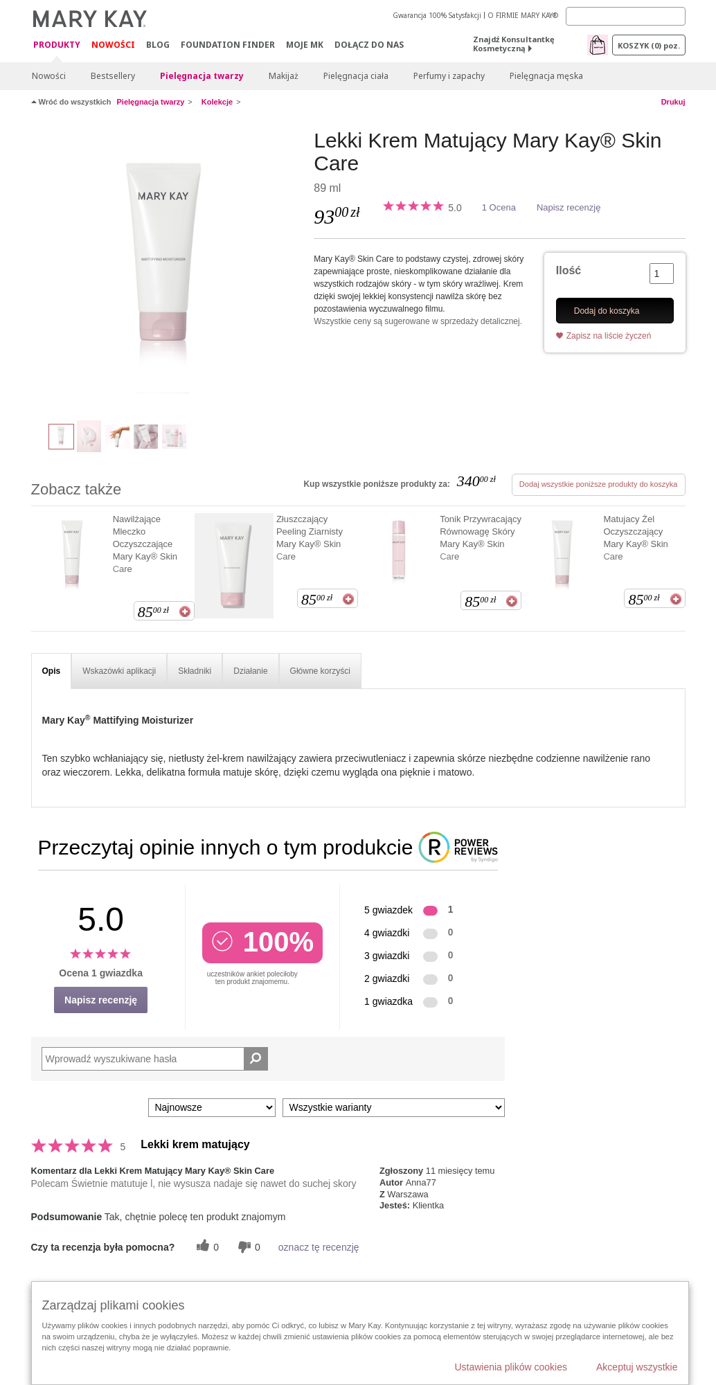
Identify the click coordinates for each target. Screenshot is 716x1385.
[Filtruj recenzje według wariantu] (394, 1107)
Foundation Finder (228, 44)
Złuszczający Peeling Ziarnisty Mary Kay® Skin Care (309, 538)
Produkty (56, 45)
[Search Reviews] (155, 1059)
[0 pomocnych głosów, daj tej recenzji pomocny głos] (205, 1246)
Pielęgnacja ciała (355, 76)
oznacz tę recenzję (318, 1247)
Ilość (568, 270)
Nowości (113, 44)
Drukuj (673, 102)
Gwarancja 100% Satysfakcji (437, 15)
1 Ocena (499, 207)
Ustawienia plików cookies (510, 1367)
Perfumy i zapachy (449, 76)
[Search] (626, 16)
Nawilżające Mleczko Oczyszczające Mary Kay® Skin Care (145, 544)
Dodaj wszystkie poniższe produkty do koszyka (598, 484)
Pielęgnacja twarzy (202, 76)
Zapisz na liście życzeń (609, 336)
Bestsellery (113, 76)
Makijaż (283, 76)
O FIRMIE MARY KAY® (522, 15)
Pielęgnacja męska (546, 76)
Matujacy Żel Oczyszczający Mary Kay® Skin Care (635, 538)
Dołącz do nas (369, 44)
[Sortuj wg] (212, 1107)
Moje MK (304, 44)
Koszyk (649, 45)
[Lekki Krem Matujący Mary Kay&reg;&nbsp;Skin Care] (168, 267)
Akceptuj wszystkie (636, 1367)
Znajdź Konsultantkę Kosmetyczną (514, 44)
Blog (158, 44)
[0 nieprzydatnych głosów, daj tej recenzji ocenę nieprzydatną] (247, 1246)
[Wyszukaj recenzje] (256, 1059)
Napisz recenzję (569, 207)
